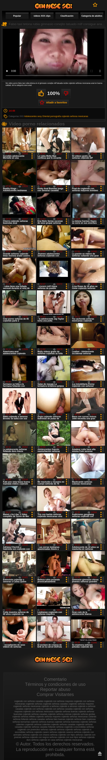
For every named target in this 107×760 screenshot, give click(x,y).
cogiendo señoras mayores (81, 704)
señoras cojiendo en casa (43, 740)
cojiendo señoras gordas (83, 714)
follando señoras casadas (33, 719)
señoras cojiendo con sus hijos (63, 737)
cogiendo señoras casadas (55, 704)
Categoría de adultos (91, 16)
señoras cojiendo (48, 729)
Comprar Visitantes (55, 694)
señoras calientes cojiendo (46, 724)
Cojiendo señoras (53, 6)
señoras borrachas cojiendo (25, 722)
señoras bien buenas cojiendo (59, 719)
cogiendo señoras (34, 704)
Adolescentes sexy (33, 116)
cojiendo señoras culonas (60, 714)
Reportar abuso (55, 689)
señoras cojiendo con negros (35, 737)
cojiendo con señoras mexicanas (38, 711)
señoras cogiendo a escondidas (71, 727)
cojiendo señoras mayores (48, 716)
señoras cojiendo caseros (61, 732)
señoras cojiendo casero (37, 732)
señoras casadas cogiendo (72, 724)
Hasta (100, 753)
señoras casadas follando (44, 727)
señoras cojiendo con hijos (62, 735)
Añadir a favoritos (56, 102)
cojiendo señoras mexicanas (75, 116)
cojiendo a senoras (68, 706)
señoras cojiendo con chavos (36, 735)
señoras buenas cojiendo (50, 722)
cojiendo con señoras (34, 709)
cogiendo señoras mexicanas (27, 706)
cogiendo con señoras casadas (28, 701)
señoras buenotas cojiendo (75, 722)
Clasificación (66, 16)
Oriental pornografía (51, 116)
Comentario (55, 679)
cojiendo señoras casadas (35, 714)
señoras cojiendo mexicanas (69, 740)
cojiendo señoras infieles (23, 716)
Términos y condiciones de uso (55, 684)
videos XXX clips (42, 16)
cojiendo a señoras (50, 706)
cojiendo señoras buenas (66, 711)
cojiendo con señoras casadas (58, 709)
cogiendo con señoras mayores (58, 701)
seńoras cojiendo (65, 729)
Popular (17, 16)
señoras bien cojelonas (85, 719)
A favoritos (95, 5)
